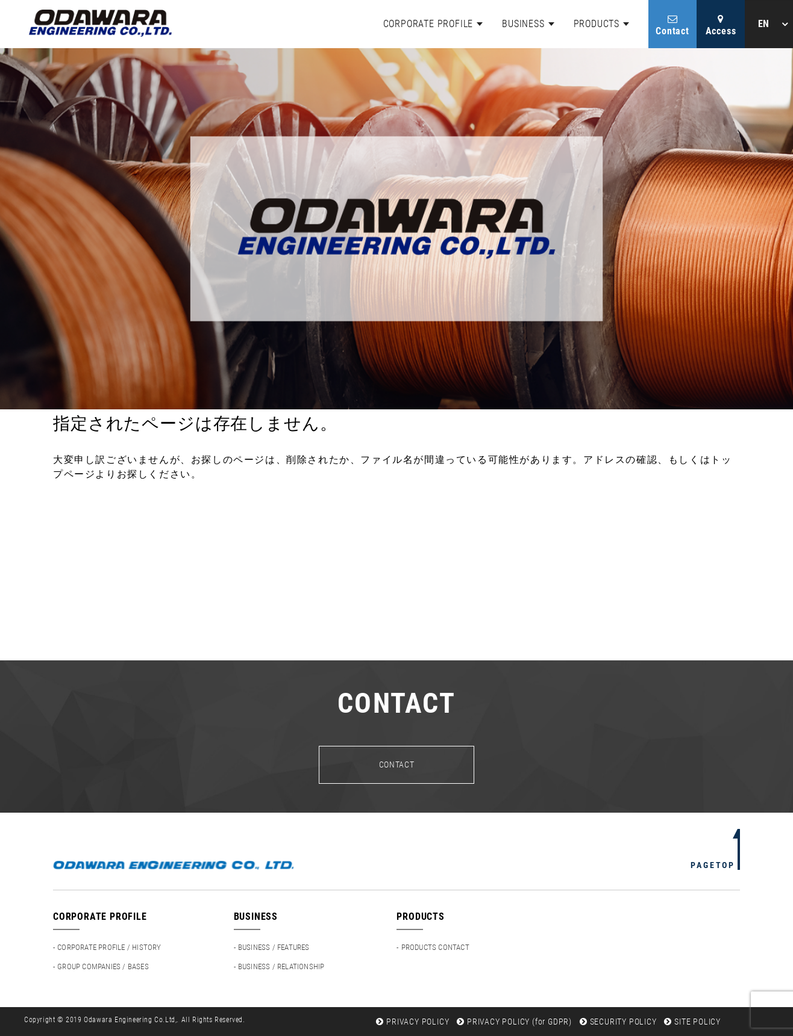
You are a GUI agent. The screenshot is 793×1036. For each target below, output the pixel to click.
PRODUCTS (596, 23)
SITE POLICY (692, 1021)
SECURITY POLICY (618, 1021)
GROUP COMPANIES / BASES (103, 966)
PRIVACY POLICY (412, 1021)
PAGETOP (713, 865)
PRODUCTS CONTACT (435, 947)
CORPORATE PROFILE (428, 23)
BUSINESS (523, 23)
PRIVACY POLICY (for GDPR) (514, 1021)
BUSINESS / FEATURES (274, 947)
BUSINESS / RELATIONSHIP (281, 966)
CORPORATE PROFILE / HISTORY (109, 947)
